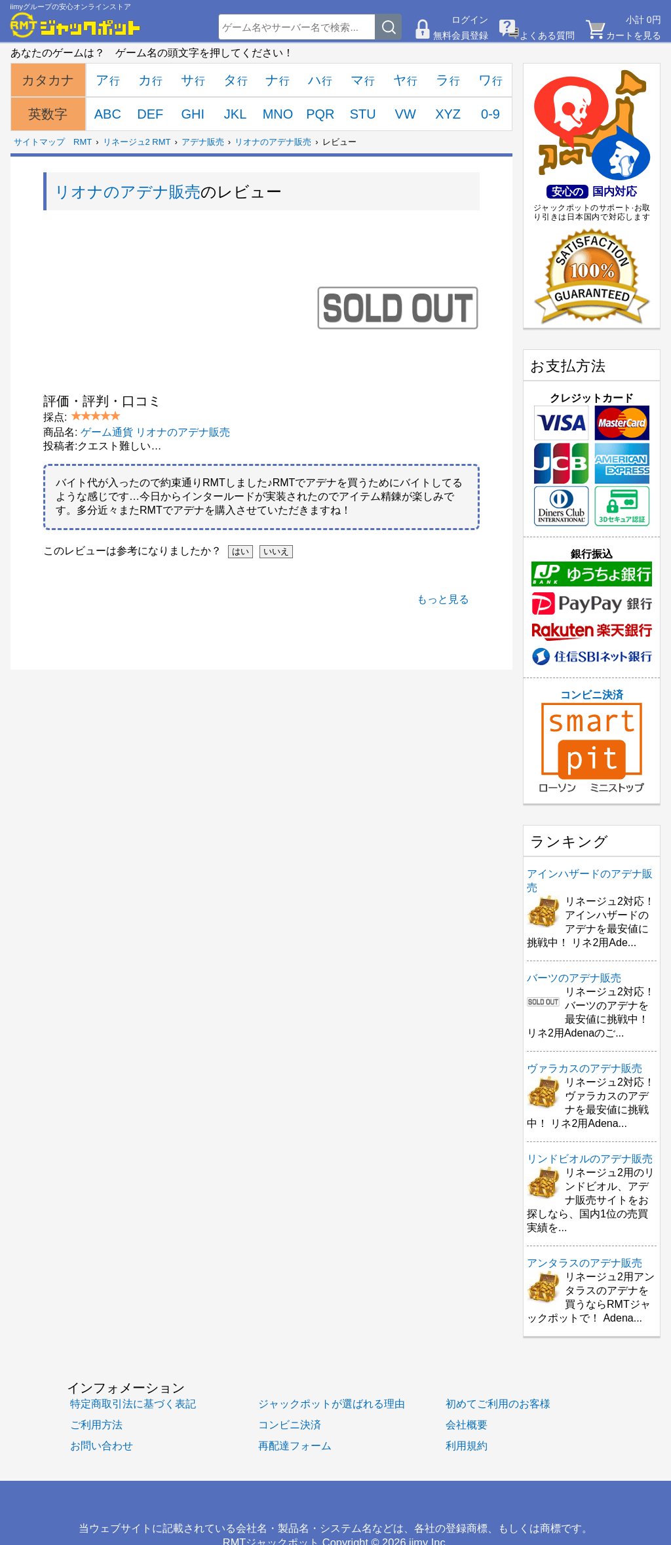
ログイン (469, 19)
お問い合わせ (101, 1445)
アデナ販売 (203, 142)
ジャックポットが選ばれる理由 (331, 1403)
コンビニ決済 (591, 741)
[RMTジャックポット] (75, 25)
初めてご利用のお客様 (498, 1403)
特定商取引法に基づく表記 (133, 1403)
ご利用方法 (96, 1424)
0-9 (490, 114)
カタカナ (48, 80)
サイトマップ (39, 142)
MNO (278, 114)
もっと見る (443, 599)
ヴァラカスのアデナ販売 (584, 1068)
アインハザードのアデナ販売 (590, 880)
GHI (192, 114)
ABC (107, 114)
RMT (82, 142)
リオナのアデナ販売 (273, 142)
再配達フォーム (295, 1445)
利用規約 (467, 1445)
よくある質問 (547, 35)
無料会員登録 (460, 35)
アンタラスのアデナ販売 (584, 1262)
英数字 (47, 114)
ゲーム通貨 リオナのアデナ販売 (155, 432)
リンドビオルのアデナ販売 (590, 1158)
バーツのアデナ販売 (574, 977)
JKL (235, 114)
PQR (320, 114)
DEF (150, 114)
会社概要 (467, 1424)
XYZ (448, 114)
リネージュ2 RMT (137, 142)
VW (405, 114)
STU (363, 114)
